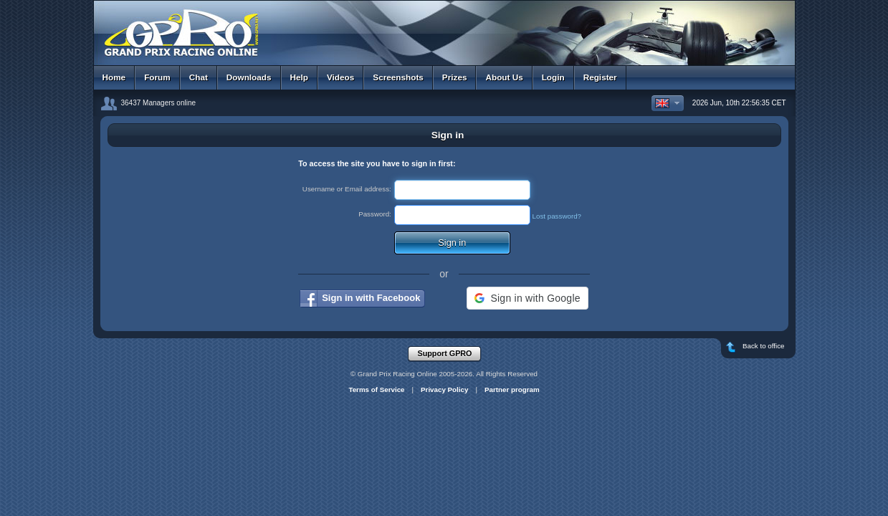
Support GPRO (449, 354)
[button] (527, 298)
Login (553, 77)
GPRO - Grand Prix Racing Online (444, 28)
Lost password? (557, 216)
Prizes (454, 77)
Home (114, 77)
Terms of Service (376, 389)
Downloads (249, 77)
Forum (157, 77)
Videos (340, 77)
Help (299, 77)
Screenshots (398, 77)
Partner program (512, 389)
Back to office (760, 348)
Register (600, 77)
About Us (503, 77)
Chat (198, 77)
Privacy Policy (444, 389)
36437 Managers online (158, 103)
